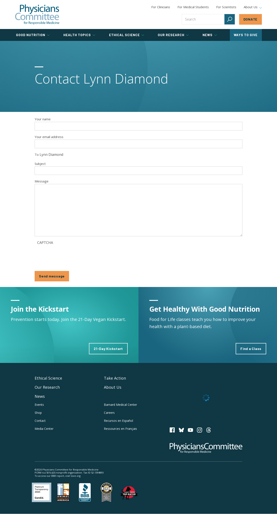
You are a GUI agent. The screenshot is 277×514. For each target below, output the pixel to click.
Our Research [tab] (173, 35)
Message (41, 181)
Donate (250, 19)
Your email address (49, 137)
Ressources (120, 429)
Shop (38, 413)
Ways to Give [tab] (246, 35)
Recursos (118, 421)
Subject (40, 163)
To (37, 154)
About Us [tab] (253, 7)
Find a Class (250, 348)
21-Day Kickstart (108, 348)
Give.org (76, 475)
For (193, 7)
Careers (109, 413)
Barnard (120, 405)
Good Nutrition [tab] (33, 35)
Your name (43, 119)
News (40, 396)
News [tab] (210, 35)
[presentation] (70, 255)
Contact (40, 421)
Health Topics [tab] (79, 35)
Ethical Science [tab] (126, 35)
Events (39, 405)
